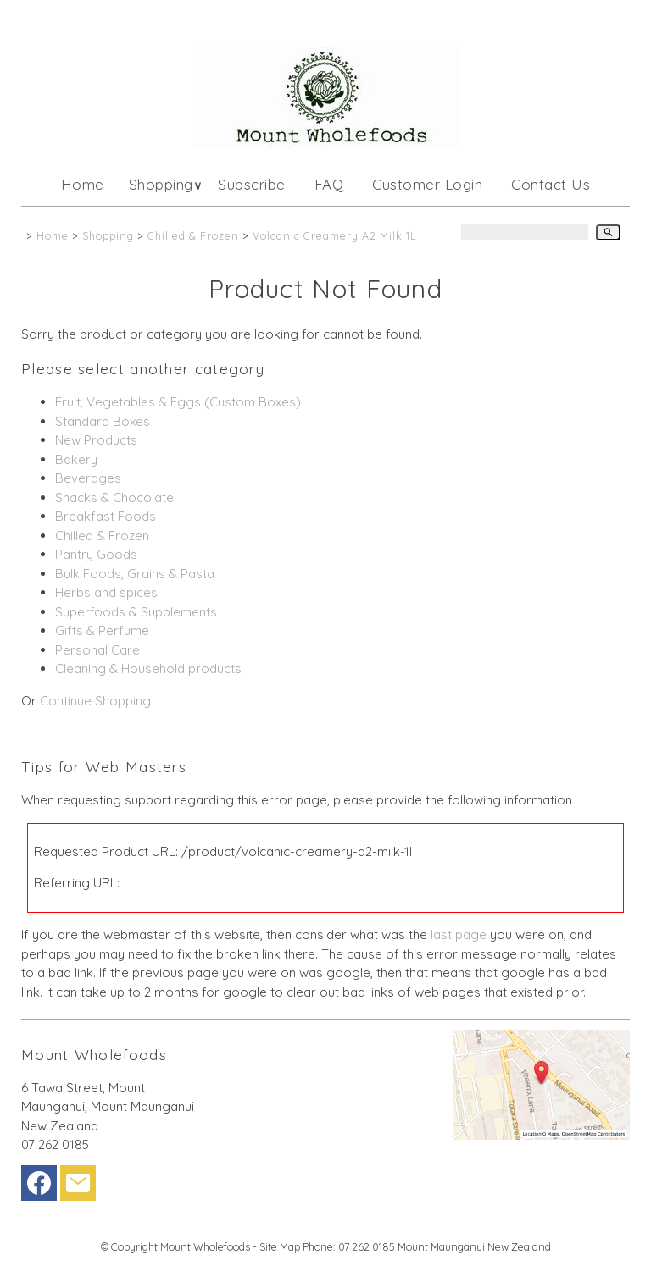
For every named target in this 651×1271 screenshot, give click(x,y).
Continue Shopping (95, 701)
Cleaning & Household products (148, 668)
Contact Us (550, 184)
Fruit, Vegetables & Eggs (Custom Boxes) (178, 402)
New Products (96, 440)
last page (459, 934)
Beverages (88, 478)
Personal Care (97, 650)
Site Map (279, 1246)
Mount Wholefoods (205, 1246)
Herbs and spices (106, 592)
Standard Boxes (102, 421)
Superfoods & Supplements (136, 612)
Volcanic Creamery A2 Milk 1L (335, 235)
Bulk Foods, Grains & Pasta (134, 574)
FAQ (329, 184)
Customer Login (427, 184)
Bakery (76, 459)
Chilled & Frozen (193, 235)
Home (82, 184)
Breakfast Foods (105, 516)
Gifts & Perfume (102, 630)
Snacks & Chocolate (114, 497)
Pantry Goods (96, 554)
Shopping (161, 184)
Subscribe (252, 184)
